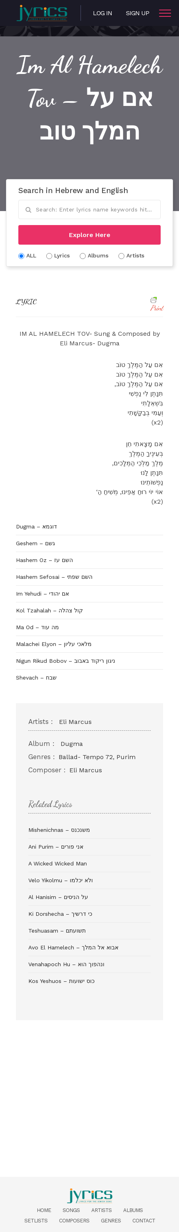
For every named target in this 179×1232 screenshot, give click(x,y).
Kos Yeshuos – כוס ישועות (61, 981)
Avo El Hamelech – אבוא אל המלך (73, 947)
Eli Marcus (75, 722)
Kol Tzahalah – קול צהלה (49, 610)
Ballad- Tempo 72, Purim (97, 757)
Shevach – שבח (36, 677)
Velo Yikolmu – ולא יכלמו (60, 880)
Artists (101, 1210)
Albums (133, 1210)
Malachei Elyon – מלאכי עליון (54, 644)
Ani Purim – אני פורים (55, 846)
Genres (111, 1221)
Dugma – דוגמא (36, 526)
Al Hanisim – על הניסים (58, 897)
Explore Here (89, 235)
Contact (143, 1221)
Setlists (35, 1221)
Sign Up (137, 13)
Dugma (72, 744)
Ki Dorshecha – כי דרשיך (60, 914)
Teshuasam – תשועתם (57, 930)
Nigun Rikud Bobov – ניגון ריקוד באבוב (65, 661)
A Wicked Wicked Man (57, 863)
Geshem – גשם (35, 543)
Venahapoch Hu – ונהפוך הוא (66, 964)
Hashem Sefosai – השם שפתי (54, 577)
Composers (74, 1221)
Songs (71, 1210)
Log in (102, 13)
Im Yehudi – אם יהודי (42, 593)
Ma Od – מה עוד (37, 627)
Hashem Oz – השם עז (44, 560)
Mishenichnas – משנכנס (59, 830)
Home (44, 1210)
